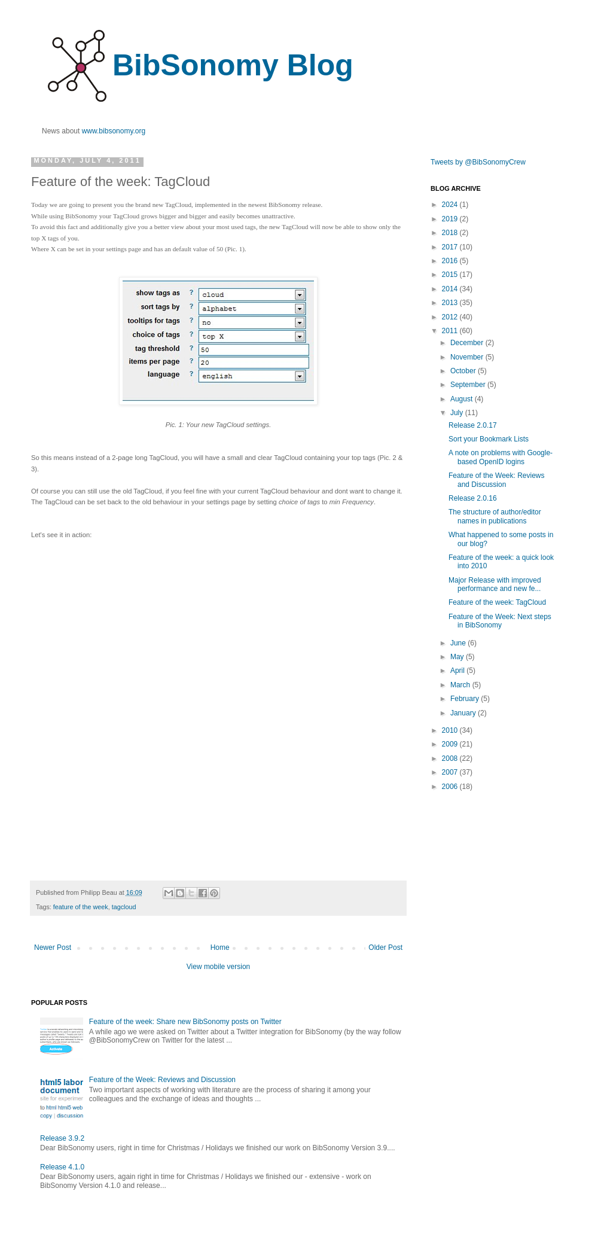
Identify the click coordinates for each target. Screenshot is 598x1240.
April (458, 670)
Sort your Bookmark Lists (488, 439)
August (462, 399)
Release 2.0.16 (472, 498)
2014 (451, 289)
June (459, 643)
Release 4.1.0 (62, 1167)
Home (220, 947)
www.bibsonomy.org (114, 131)
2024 (451, 204)
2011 (451, 331)
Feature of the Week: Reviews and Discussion (162, 1080)
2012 (451, 317)
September (468, 384)
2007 (451, 772)
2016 (451, 261)
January (464, 713)
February (465, 698)
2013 (451, 302)
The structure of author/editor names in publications (494, 516)
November (468, 357)
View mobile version (219, 966)
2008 (451, 758)
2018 (451, 232)
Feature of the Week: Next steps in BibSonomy (499, 621)
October (464, 371)
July (457, 413)
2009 (451, 744)
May (458, 657)
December (468, 343)
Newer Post (52, 947)
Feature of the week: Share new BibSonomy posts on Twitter (185, 1021)
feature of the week (80, 906)
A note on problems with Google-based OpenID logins (500, 457)
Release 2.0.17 (472, 425)
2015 (451, 274)
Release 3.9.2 (62, 1138)
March (461, 685)
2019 (451, 219)
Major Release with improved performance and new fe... (494, 584)
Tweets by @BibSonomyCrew (478, 162)
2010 (451, 730)
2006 (451, 786)
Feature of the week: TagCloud (497, 602)
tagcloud (124, 906)
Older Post (385, 947)
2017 (451, 247)
